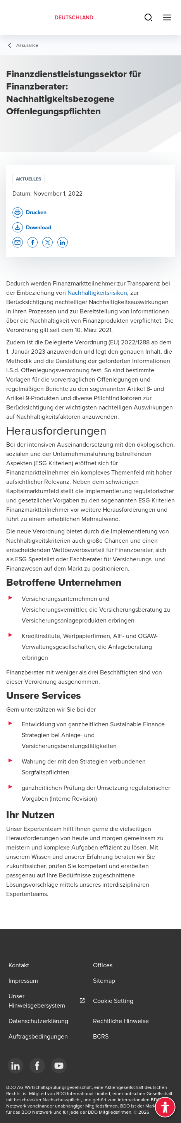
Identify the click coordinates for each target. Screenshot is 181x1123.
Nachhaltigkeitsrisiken (97, 292)
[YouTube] (59, 1065)
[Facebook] (37, 1065)
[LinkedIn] (15, 1065)
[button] (31, 227)
